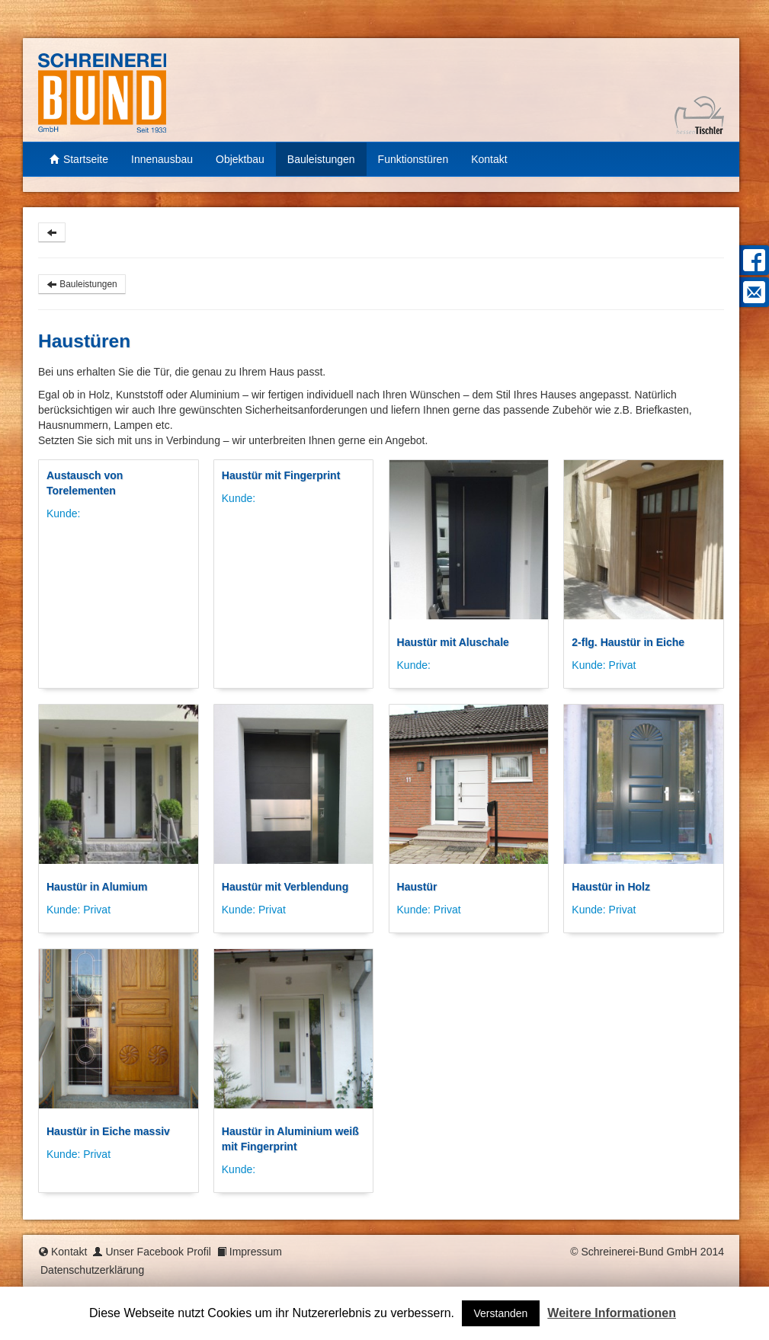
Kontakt (489, 159)
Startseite (79, 159)
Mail (752, 292)
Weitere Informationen (611, 1312)
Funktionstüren (413, 159)
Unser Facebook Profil (158, 1252)
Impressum (255, 1252)
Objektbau (240, 159)
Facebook (752, 260)
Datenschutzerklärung (92, 1270)
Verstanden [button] (501, 1313)
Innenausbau (162, 159)
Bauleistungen (321, 159)
